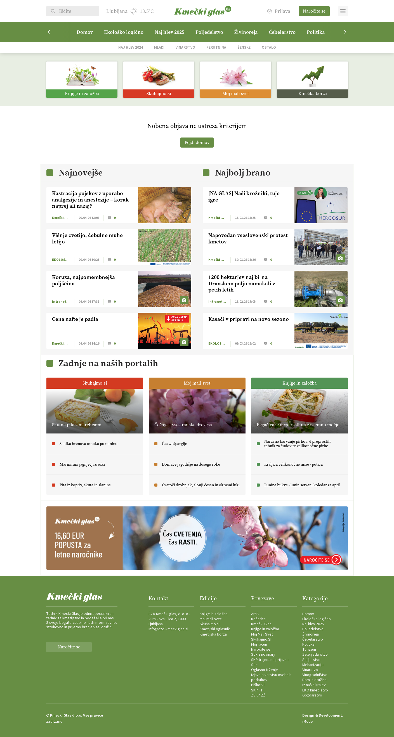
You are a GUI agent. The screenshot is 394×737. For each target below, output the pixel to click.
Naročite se (314, 11)
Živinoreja (246, 32)
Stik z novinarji (263, 654)
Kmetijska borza (213, 634)
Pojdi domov (197, 142)
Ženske (244, 47)
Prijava (278, 11)
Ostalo (269, 47)
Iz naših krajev (314, 685)
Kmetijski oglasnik (215, 629)
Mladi (159, 47)
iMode (307, 721)
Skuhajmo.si (210, 624)
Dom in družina (314, 680)
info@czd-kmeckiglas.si (168, 629)
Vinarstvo (185, 47)
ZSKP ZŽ (258, 695)
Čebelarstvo (282, 32)
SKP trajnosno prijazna (270, 660)
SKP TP (257, 690)
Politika (316, 32)
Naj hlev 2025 (169, 32)
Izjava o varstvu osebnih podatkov (271, 677)
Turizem (309, 649)
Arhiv (255, 614)
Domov (85, 32)
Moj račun (259, 644)
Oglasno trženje (264, 670)
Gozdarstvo (312, 695)
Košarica (258, 619)
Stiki (254, 665)
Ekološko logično (123, 32)
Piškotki (258, 685)
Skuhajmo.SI (261, 639)
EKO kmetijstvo (315, 690)
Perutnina (216, 47)
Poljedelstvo (209, 32)
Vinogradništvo (314, 675)
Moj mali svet (210, 619)
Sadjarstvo (311, 660)
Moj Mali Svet (262, 634)
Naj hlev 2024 (130, 47)
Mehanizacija (313, 665)
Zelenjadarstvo (315, 654)
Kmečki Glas (261, 624)
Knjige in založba (214, 614)
